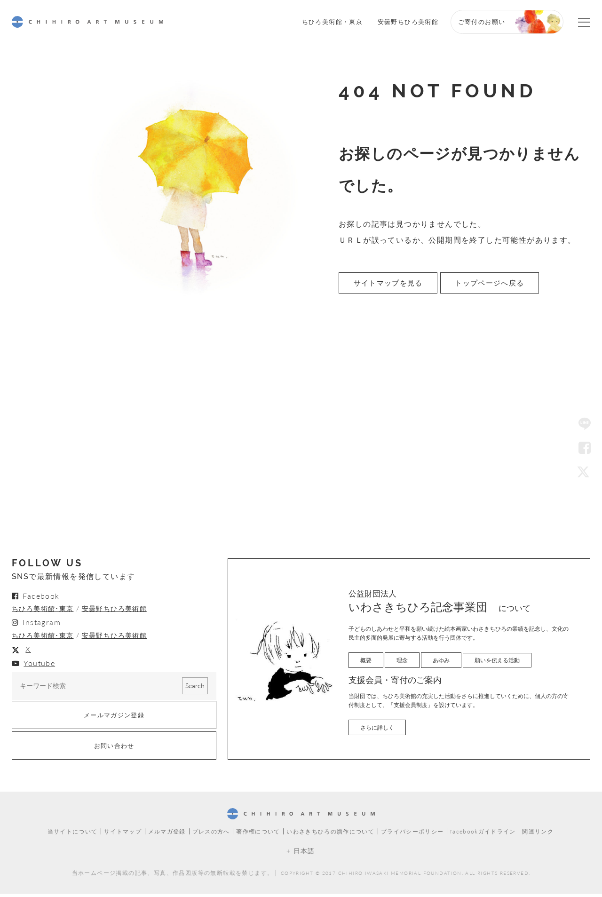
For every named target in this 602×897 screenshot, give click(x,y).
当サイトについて (71, 835)
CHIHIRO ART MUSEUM (87, 22)
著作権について (258, 835)
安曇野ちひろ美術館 (408, 21)
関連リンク (539, 835)
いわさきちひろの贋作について (330, 835)
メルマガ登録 (166, 835)
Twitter (584, 472)
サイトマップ (122, 835)
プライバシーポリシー (412, 835)
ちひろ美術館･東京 (43, 610)
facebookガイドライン (484, 835)
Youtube (39, 664)
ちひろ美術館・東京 (332, 21)
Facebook (584, 448)
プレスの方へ (210, 835)
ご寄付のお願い (482, 21)
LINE (584, 424)
